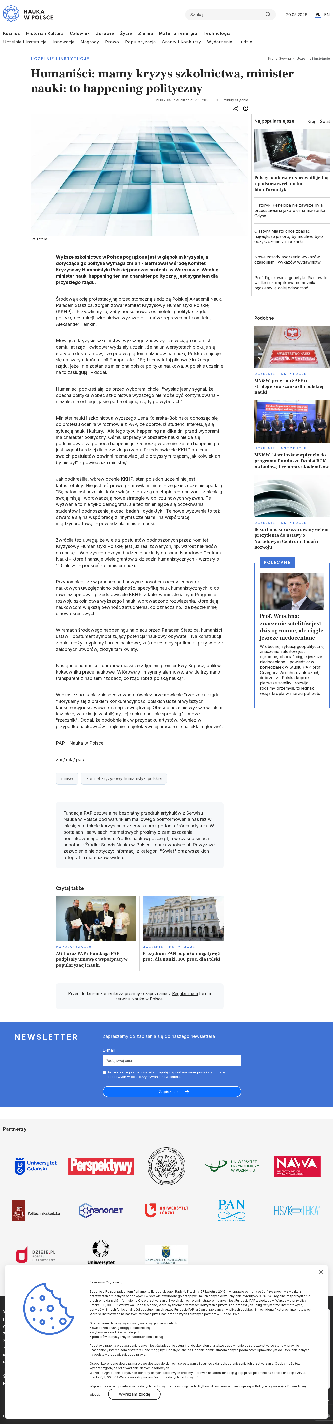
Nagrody (90, 41)
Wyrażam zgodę (134, 1394)
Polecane (277, 562)
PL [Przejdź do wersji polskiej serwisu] (318, 14)
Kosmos (11, 33)
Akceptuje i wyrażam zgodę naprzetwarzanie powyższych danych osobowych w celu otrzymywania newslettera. (169, 1074)
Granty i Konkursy (181, 41)
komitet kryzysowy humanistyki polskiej (124, 778)
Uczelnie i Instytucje (25, 41)
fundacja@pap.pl (234, 1373)
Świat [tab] (325, 121)
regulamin (132, 1072)
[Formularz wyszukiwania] (230, 14)
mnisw (67, 778)
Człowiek (80, 33)
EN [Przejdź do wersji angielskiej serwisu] (327, 14)
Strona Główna (279, 58)
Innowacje (64, 41)
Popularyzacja (140, 41)
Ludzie (245, 41)
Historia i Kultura (45, 33)
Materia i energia (178, 33)
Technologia (217, 33)
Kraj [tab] (311, 121)
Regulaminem (185, 993)
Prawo (112, 41)
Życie (126, 33)
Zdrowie (105, 33)
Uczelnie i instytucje (60, 58)
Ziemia (145, 33)
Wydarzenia (219, 41)
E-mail (109, 1050)
